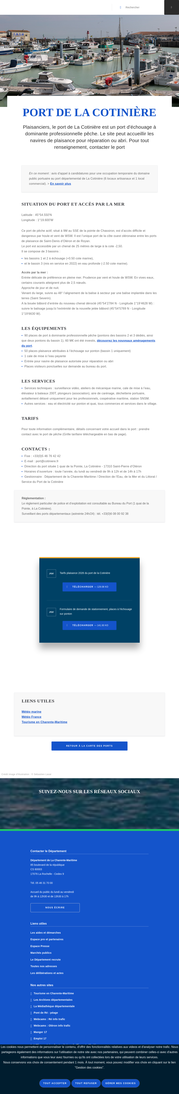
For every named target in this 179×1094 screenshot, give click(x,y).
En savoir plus (60, 186)
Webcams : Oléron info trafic (52, 1025)
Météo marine (31, 714)
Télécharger (90, 589)
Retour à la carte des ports (89, 748)
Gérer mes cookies (120, 1083)
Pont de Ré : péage (46, 1012)
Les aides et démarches (45, 932)
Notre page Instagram (103, 808)
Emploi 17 (40, 1038)
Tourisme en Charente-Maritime (44, 724)
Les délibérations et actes (46, 973)
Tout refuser (86, 1083)
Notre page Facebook (75, 808)
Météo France (31, 719)
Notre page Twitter (89, 808)
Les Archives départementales (53, 999)
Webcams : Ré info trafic (49, 1019)
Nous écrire (55, 907)
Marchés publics (40, 952)
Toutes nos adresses (43, 966)
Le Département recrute (45, 959)
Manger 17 (40, 1032)
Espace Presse (39, 946)
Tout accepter (55, 1083)
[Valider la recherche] (120, 7)
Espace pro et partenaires (46, 939)
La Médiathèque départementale (54, 1006)
